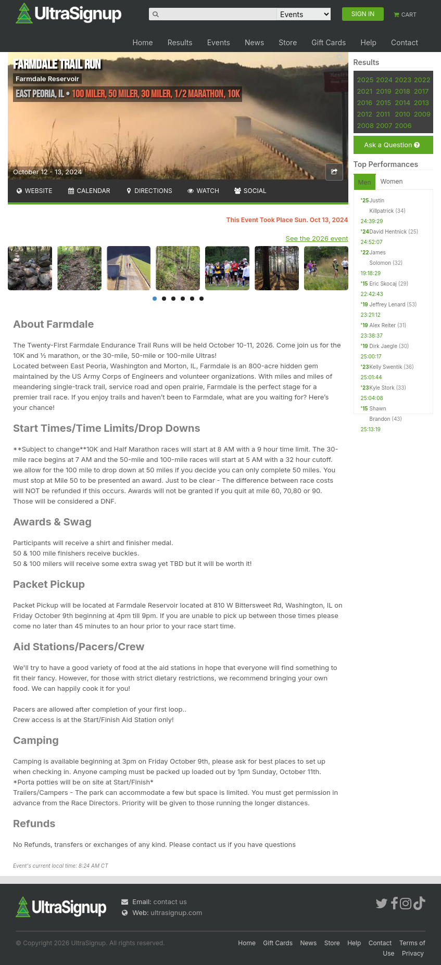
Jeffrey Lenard (388, 304)
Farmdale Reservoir (47, 78)
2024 (384, 79)
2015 (383, 102)
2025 (365, 79)
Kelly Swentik (386, 367)
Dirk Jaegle (383, 346)
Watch (203, 191)
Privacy (413, 953)
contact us (169, 901)
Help (368, 42)
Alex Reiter (383, 325)
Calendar (88, 191)
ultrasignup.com (176, 912)
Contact (404, 42)
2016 (364, 102)
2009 (422, 114)
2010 (402, 114)
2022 (422, 79)
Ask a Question (392, 145)
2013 (421, 102)
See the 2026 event (317, 238)
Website (34, 191)
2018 (402, 91)
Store (288, 42)
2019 (383, 91)
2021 (364, 91)
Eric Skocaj (383, 283)
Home (142, 42)
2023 (403, 79)
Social (250, 191)
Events (218, 42)
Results (180, 42)
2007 (384, 125)
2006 (403, 125)
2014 (402, 102)
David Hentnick (388, 231)
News (254, 42)
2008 (365, 125)
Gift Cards (328, 42)
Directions (148, 191)
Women (392, 181)
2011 (383, 114)
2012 (364, 114)
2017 (421, 91)
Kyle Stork (382, 387)
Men (364, 182)
